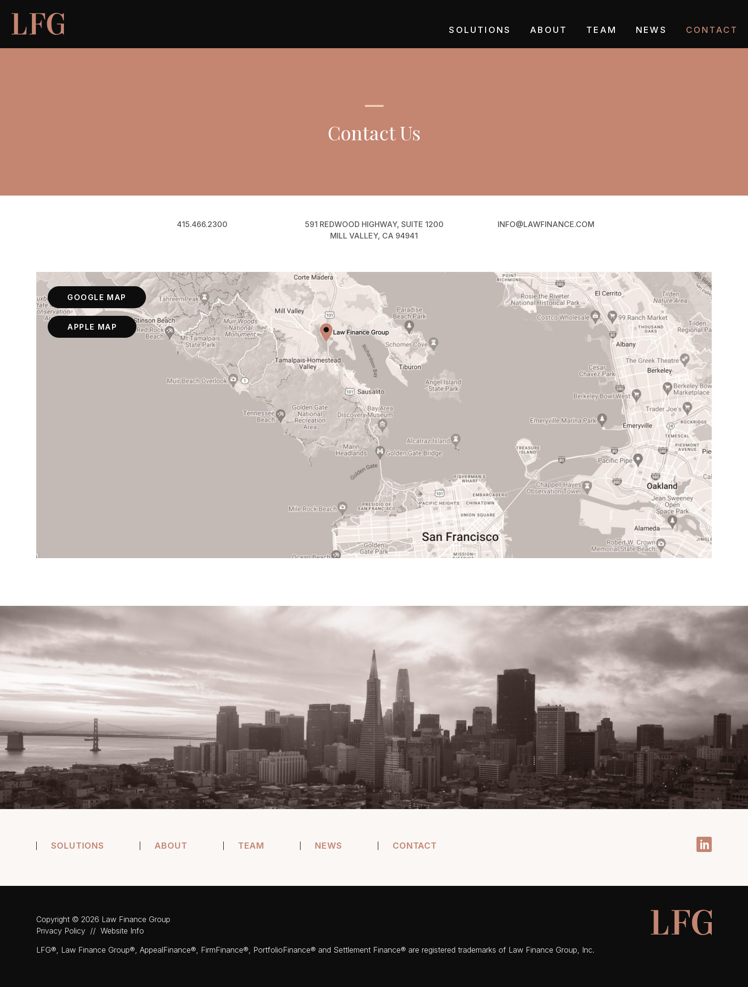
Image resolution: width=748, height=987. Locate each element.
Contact (712, 30)
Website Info (122, 930)
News (651, 30)
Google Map (96, 297)
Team (601, 30)
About (548, 30)
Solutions (480, 30)
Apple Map (92, 327)
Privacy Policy (60, 930)
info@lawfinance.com (546, 224)
